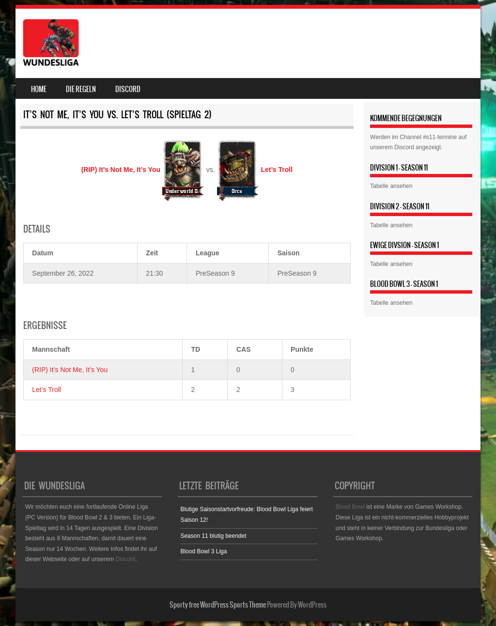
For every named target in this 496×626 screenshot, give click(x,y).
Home (38, 89)
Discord (127, 89)
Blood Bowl (350, 506)
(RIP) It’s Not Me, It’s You (70, 370)
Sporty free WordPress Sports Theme (218, 604)
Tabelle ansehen (391, 186)
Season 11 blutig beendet (213, 535)
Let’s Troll (46, 389)
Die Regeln (81, 89)
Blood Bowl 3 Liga (203, 551)
